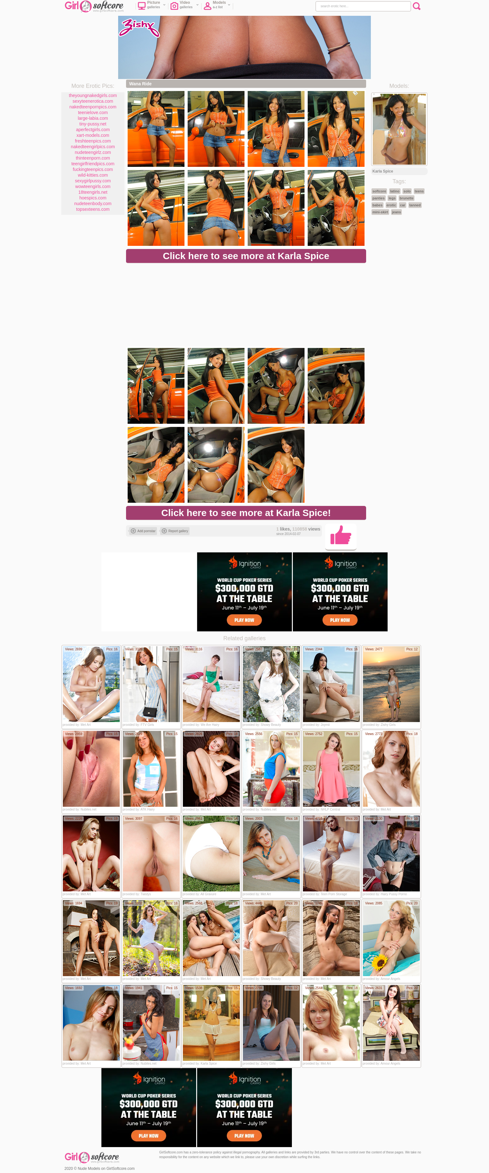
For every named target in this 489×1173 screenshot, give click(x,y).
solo (407, 191)
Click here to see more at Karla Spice (246, 256)
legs (392, 198)
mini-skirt (380, 212)
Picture (152, 6)
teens (419, 191)
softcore (379, 191)
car (402, 205)
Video (184, 6)
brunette (407, 198)
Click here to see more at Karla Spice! (246, 512)
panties (378, 198)
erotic (391, 205)
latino (394, 191)
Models (217, 6)
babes (377, 205)
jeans (396, 212)
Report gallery (175, 530)
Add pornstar (143, 530)
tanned (415, 205)
